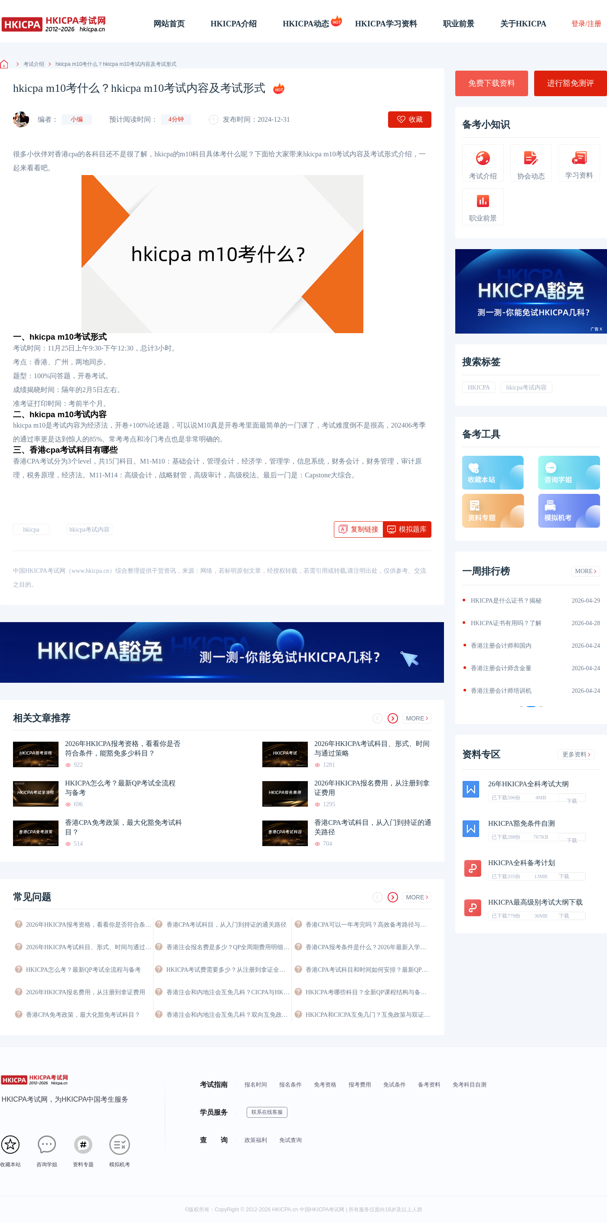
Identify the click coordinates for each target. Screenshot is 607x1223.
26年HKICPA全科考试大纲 (528, 784)
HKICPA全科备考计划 (521, 862)
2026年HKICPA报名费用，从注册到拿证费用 (372, 787)
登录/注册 (586, 23)
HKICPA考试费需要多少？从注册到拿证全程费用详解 (228, 970)
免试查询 (290, 1140)
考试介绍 (30, 64)
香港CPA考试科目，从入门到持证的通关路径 (372, 827)
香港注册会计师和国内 (501, 645)
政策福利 (256, 1140)
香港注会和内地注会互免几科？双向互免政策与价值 (228, 1015)
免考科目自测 (469, 1084)
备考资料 (429, 1084)
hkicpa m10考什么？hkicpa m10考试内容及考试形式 (112, 64)
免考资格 (325, 1084)
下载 (572, 799)
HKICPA (479, 387)
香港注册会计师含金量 (501, 668)
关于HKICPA (523, 23)
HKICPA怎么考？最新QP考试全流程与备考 (120, 787)
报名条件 (290, 1084)
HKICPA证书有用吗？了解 (506, 623)
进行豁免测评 (570, 83)
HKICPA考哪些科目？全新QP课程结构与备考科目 (368, 992)
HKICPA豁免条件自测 (521, 823)
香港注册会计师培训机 (501, 691)
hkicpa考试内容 (89, 529)
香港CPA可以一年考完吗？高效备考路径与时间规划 (368, 924)
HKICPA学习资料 (386, 23)
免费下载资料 (491, 83)
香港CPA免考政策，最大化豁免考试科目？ (123, 827)
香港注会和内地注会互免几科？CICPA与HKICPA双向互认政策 (228, 992)
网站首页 (169, 23)
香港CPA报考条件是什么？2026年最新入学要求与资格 (368, 947)
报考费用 (360, 1084)
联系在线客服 (267, 1112)
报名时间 (256, 1084)
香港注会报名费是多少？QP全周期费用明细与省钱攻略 (228, 947)
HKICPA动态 (306, 23)
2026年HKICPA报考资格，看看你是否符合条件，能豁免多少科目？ (122, 748)
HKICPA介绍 (234, 23)
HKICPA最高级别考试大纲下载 (535, 902)
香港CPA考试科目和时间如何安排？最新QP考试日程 (368, 970)
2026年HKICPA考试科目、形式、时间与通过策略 (372, 748)
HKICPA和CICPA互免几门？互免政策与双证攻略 (368, 1015)
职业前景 (458, 23)
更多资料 (576, 754)
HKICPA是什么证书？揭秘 (506, 600)
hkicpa (31, 529)
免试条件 (394, 1084)
